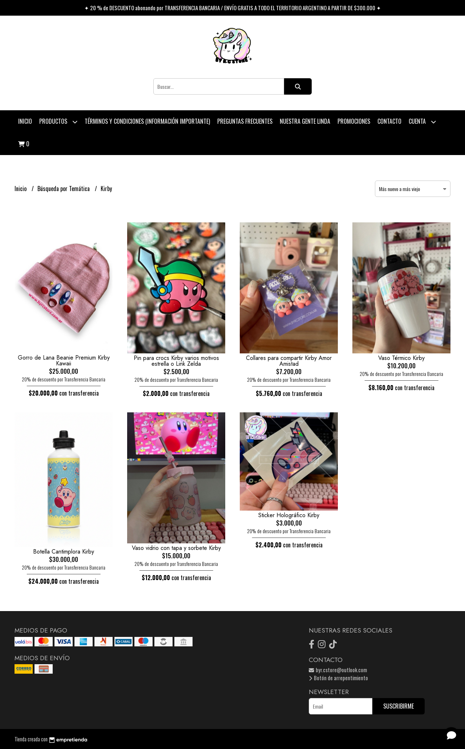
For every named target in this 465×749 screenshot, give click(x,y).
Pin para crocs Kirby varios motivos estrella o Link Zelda (176, 361)
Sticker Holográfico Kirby (288, 515)
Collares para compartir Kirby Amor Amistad (289, 361)
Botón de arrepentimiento (338, 678)
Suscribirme (398, 706)
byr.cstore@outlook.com (338, 670)
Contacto (389, 121)
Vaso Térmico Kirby (401, 358)
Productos (58, 122)
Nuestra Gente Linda (305, 121)
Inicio (25, 121)
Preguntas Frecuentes (244, 121)
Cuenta (422, 122)
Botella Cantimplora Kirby (63, 551)
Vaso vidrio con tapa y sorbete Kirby (176, 548)
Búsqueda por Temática (64, 188)
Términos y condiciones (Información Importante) (147, 121)
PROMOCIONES (353, 121)
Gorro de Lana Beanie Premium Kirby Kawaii (64, 360)
